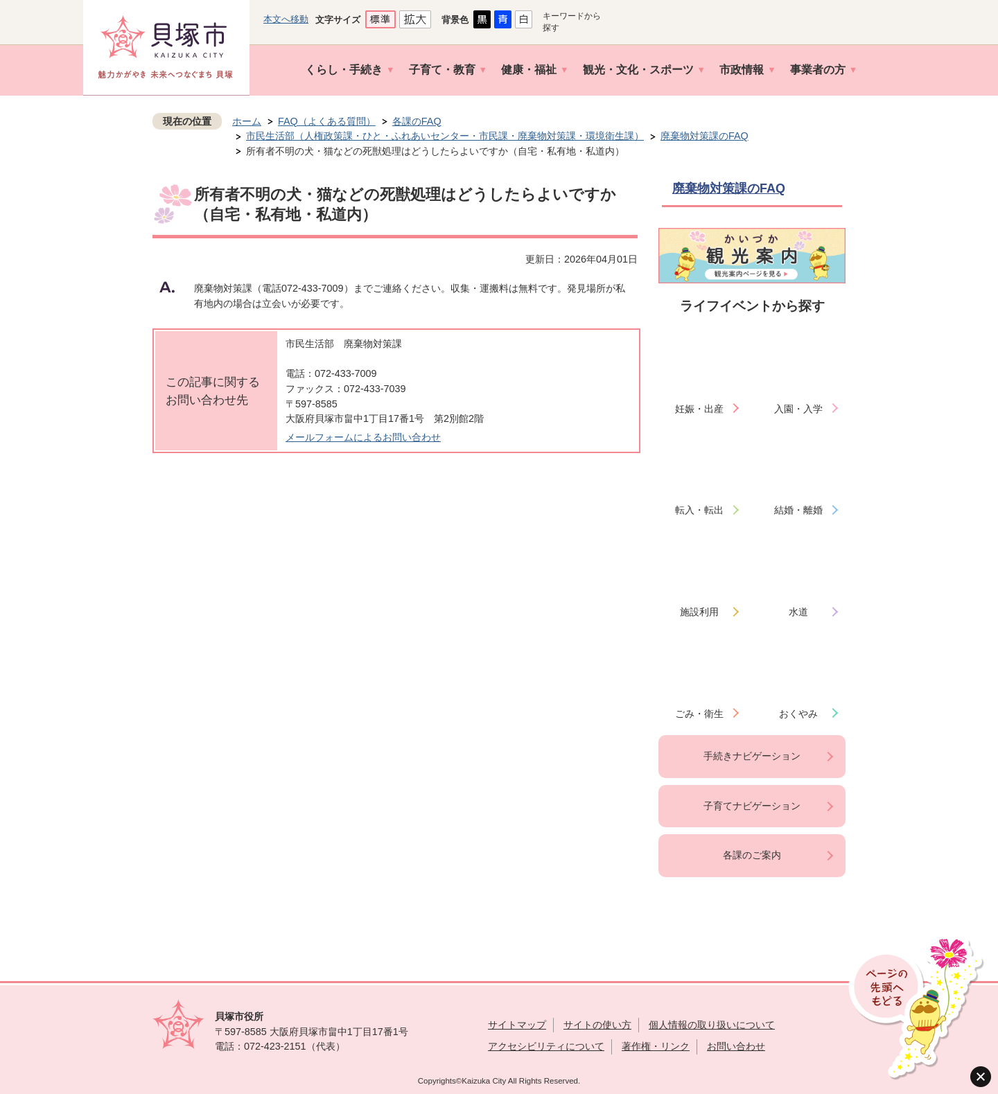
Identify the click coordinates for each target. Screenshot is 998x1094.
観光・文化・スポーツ (638, 70)
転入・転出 (699, 509)
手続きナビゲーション (751, 755)
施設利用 (699, 611)
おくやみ (798, 713)
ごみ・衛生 (699, 713)
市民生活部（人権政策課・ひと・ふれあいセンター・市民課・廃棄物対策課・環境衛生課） (445, 135)
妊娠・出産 (699, 408)
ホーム (246, 121)
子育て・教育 (442, 70)
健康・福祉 (529, 70)
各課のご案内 (752, 855)
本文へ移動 (285, 19)
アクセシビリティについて (546, 1046)
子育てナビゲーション (751, 805)
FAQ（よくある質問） (327, 121)
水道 (798, 611)
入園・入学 (798, 408)
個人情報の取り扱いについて (712, 1024)
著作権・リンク (656, 1046)
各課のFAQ (416, 121)
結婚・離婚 (798, 509)
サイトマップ (517, 1024)
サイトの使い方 (597, 1024)
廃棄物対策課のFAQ (704, 135)
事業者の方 (818, 70)
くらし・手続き (344, 70)
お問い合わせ (736, 1046)
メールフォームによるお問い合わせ (363, 437)
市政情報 (741, 70)
